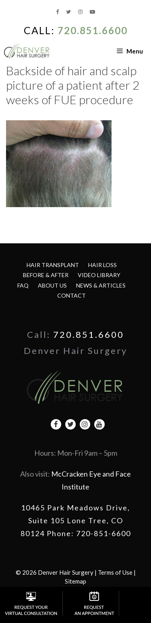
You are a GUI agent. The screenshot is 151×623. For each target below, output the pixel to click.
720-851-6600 (103, 533)
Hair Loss (102, 264)
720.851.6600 (93, 30)
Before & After (45, 274)
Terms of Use (115, 572)
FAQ (23, 285)
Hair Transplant (53, 264)
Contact (71, 295)
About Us (52, 285)
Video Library (99, 274)
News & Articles (101, 285)
